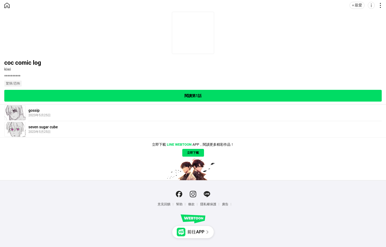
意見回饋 (164, 204)
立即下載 (193, 153)
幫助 (179, 204)
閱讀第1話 (193, 96)
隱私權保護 (208, 204)
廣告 (225, 204)
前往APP (195, 231)
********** (12, 76)
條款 (191, 204)
